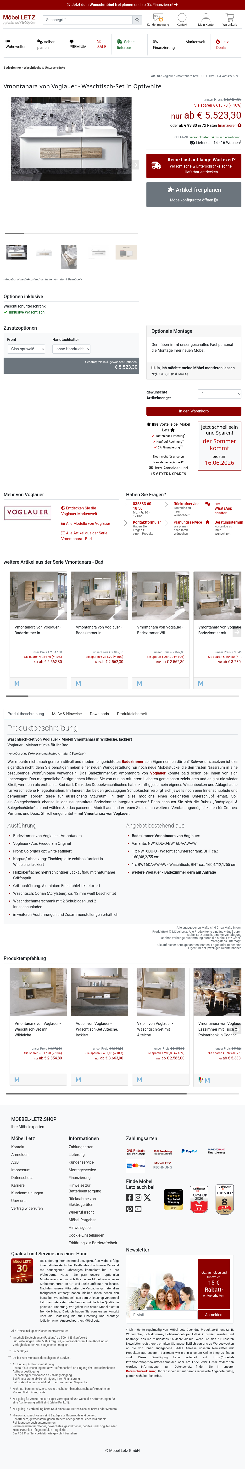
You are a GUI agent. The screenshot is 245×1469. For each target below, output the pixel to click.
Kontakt (17, 1147)
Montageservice (82, 1170)
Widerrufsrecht (81, 1212)
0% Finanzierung (164, 45)
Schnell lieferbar (126, 44)
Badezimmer (12, 67)
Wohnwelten (16, 44)
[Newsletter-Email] (164, 1314)
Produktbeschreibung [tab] (26, 714)
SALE (101, 44)
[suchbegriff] (88, 19)
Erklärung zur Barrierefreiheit (93, 1243)
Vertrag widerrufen (27, 1208)
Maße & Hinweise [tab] (67, 714)
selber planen (46, 44)
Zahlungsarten (81, 1147)
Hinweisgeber (80, 1227)
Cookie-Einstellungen (86, 1235)
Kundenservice (81, 1162)
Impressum (21, 1170)
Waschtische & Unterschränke (44, 67)
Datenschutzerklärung (141, 1371)
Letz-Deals (223, 44)
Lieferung (77, 1154)
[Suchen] (137, 19)
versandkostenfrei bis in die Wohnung (214, 137)
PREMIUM (78, 44)
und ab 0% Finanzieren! (122, 4)
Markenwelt (195, 42)
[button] (182, 20)
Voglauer (158, 773)
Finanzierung (79, 1177)
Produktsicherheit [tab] (132, 714)
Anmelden (19, 1154)
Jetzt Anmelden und (168, 471)
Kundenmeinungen (27, 1193)
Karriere (18, 1185)
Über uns (18, 1200)
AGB (15, 1162)
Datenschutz (22, 1177)
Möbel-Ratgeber (82, 1220)
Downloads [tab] (99, 714)
